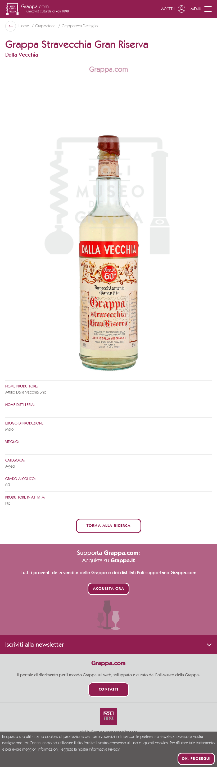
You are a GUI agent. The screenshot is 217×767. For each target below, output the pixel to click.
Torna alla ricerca (109, 526)
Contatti (109, 690)
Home (24, 26)
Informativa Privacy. (104, 749)
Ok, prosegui (196, 759)
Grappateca (45, 26)
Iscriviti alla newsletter (108, 645)
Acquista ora (108, 589)
